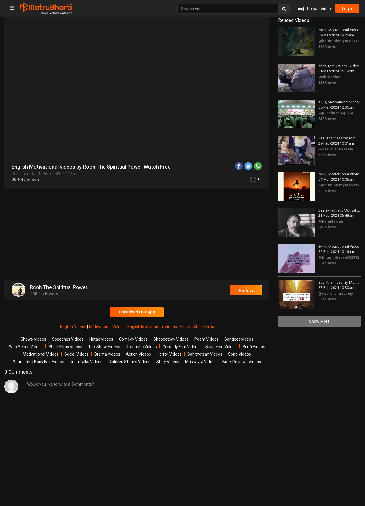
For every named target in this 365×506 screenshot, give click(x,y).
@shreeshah (330, 77)
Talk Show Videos (104, 346)
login (347, 8)
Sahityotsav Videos (204, 354)
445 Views (327, 83)
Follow (246, 290)
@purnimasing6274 (335, 113)
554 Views (327, 263)
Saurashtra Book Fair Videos (38, 361)
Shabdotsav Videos (171, 339)
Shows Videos (33, 339)
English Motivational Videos (152, 326)
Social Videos (76, 354)
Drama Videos (107, 354)
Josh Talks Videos (86, 361)
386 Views (327, 46)
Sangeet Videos (238, 339)
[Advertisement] (136, 235)
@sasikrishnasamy (335, 149)
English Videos (73, 326)
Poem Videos (206, 339)
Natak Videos (101, 339)
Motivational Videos (107, 326)
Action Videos (138, 354)
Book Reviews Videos (241, 361)
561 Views (327, 299)
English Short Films (197, 326)
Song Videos (239, 354)
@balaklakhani (332, 221)
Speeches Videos (67, 339)
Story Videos (167, 361)
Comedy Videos (133, 339)
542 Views (327, 227)
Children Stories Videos (129, 361)
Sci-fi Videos (254, 346)
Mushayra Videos (201, 361)
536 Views (327, 155)
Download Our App (137, 312)
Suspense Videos (221, 346)
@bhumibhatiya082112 (338, 41)
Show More (319, 321)
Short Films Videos (65, 346)
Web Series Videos (26, 346)
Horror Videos (169, 354)
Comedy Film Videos (181, 346)
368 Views (327, 191)
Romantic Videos (141, 346)
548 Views (327, 119)
